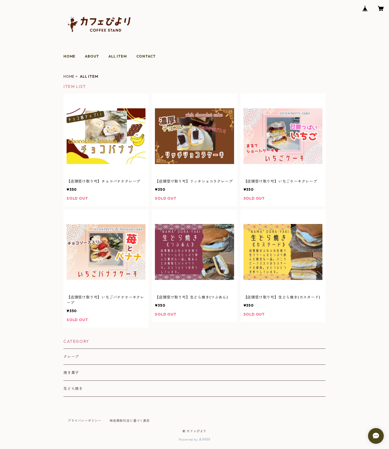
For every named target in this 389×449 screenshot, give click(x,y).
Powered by (194, 439)
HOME (69, 56)
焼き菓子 (71, 372)
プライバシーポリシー (84, 421)
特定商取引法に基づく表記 (130, 421)
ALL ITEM (118, 56)
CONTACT (146, 56)
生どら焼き (73, 388)
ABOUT (92, 56)
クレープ (71, 356)
